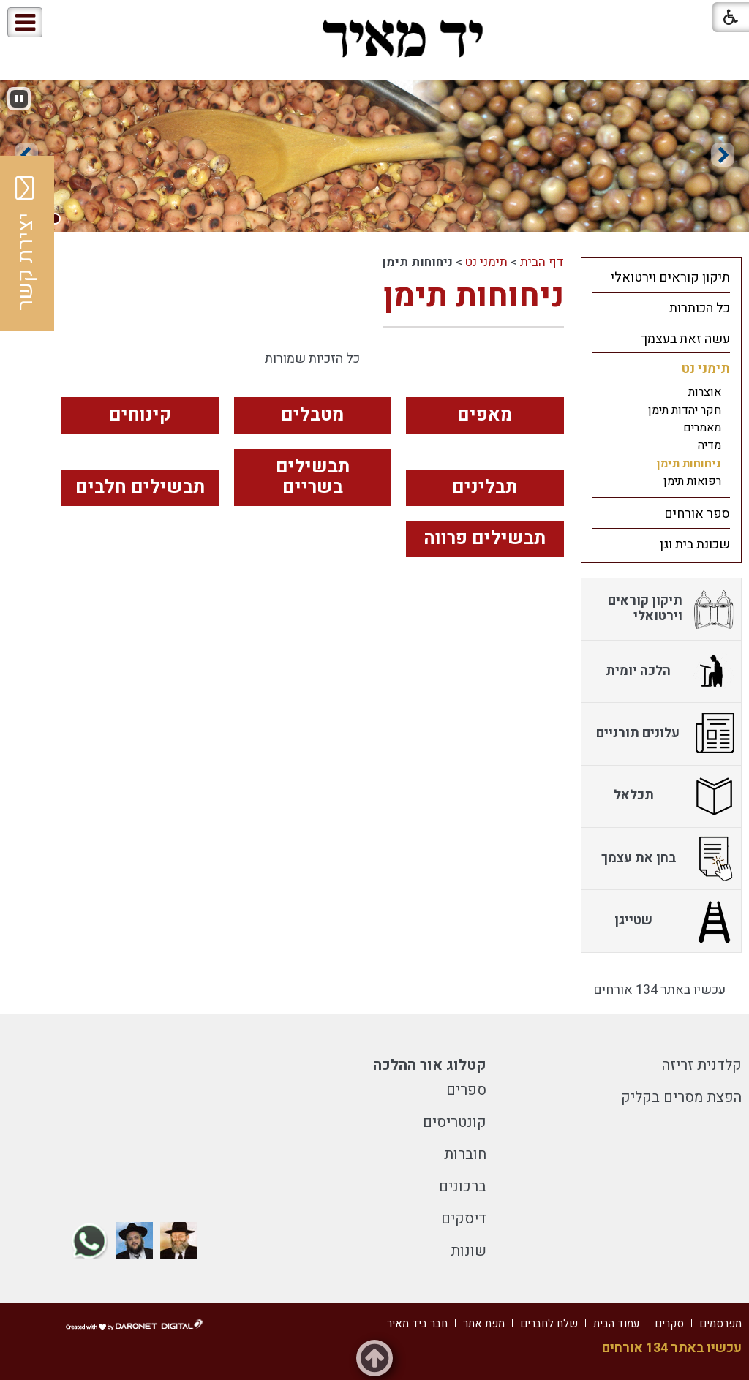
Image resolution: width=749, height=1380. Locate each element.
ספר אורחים (697, 514)
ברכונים (462, 1186)
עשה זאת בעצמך (685, 339)
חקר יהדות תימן (684, 410)
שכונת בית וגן (695, 544)
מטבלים (312, 415)
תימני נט (486, 262)
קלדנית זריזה (702, 1065)
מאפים (484, 415)
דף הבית (542, 262)
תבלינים (484, 487)
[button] (72, 23)
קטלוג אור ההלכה (429, 1065)
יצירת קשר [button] (26, 243)
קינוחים (140, 415)
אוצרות (704, 392)
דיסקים (463, 1218)
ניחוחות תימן (473, 296)
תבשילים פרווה (485, 538)
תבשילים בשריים (313, 477)
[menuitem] (661, 277)
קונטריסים (454, 1122)
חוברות (465, 1154)
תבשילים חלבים (140, 487)
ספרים (466, 1090)
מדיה (709, 445)
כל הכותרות (699, 308)
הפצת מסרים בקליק (681, 1097)
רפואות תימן (692, 481)
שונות (468, 1251)
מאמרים (702, 428)
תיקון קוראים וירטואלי (670, 277)
